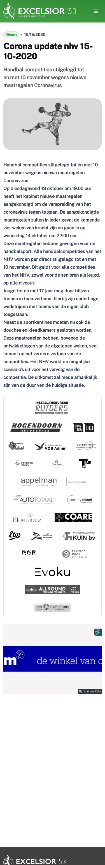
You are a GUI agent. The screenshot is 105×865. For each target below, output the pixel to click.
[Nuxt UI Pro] (39, 11)
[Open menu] (96, 11)
